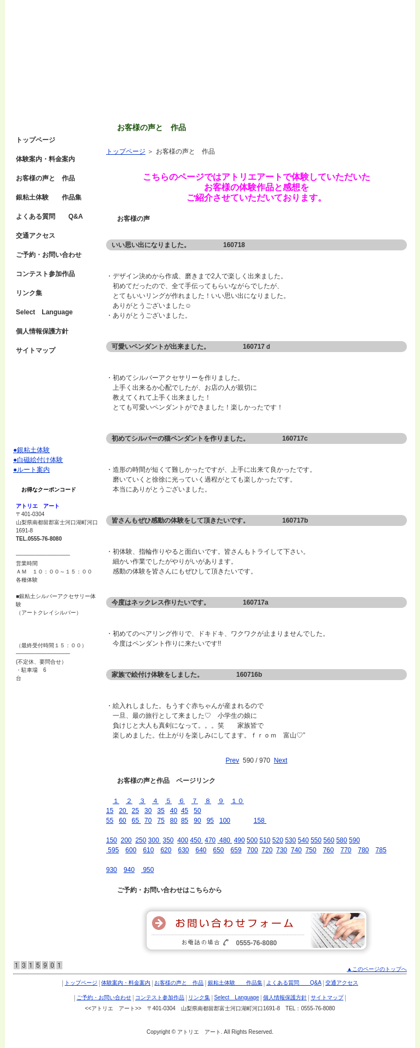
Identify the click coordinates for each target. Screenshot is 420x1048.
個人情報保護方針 (42, 331)
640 (200, 850)
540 (303, 840)
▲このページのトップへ (377, 969)
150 (111, 840)
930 (111, 870)
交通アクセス (35, 235)
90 (197, 820)
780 (363, 850)
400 (182, 840)
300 (154, 840)
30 (147, 811)
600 (130, 850)
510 (264, 840)
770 (345, 850)
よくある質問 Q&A (49, 216)
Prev (233, 760)
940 (129, 870)
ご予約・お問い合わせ (48, 255)
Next (281, 760)
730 (281, 850)
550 (316, 840)
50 (197, 811)
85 (184, 820)
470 (210, 840)
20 (123, 811)
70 (147, 820)
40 (173, 811)
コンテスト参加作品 (45, 274)
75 (160, 820)
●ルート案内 (31, 469)
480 (224, 840)
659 (236, 850)
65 (136, 820)
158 (259, 820)
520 (277, 840)
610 (148, 850)
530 (290, 840)
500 (252, 840)
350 (167, 840)
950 (147, 870)
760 (328, 850)
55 (109, 820)
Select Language (44, 312)
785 (381, 850)
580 (341, 840)
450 (196, 840)
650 (218, 850)
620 (165, 850)
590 (354, 840)
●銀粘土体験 (31, 450)
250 (140, 840)
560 (328, 840)
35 (160, 811)
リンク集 (29, 293)
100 (224, 820)
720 (266, 850)
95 (210, 820)
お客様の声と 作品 (45, 178)
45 (184, 811)
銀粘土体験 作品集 (48, 197)
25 (135, 811)
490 (239, 840)
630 (183, 850)
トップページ (125, 151)
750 (310, 850)
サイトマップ (35, 350)
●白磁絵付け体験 (38, 460)
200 (126, 840)
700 (252, 850)
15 (109, 811)
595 (112, 850)
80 (173, 820)
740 (296, 850)
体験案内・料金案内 (45, 159)
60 (122, 820)
